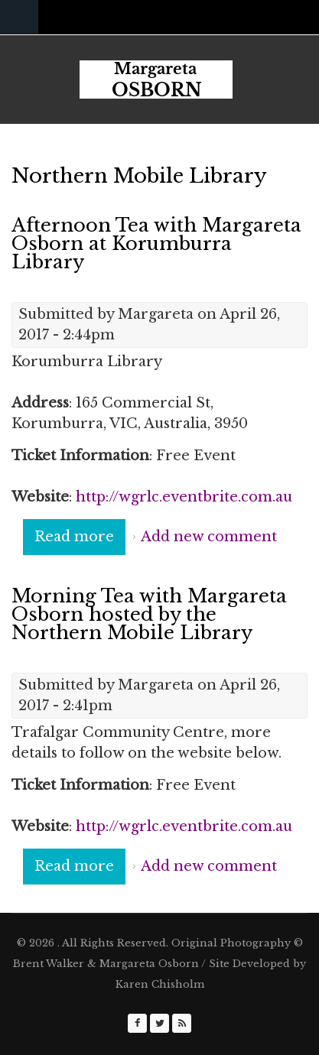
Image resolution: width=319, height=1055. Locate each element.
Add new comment (209, 536)
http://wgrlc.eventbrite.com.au (184, 497)
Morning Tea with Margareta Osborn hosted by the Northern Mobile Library (149, 614)
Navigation (19, 17)
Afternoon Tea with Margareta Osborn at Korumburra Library (156, 243)
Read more (79, 541)
